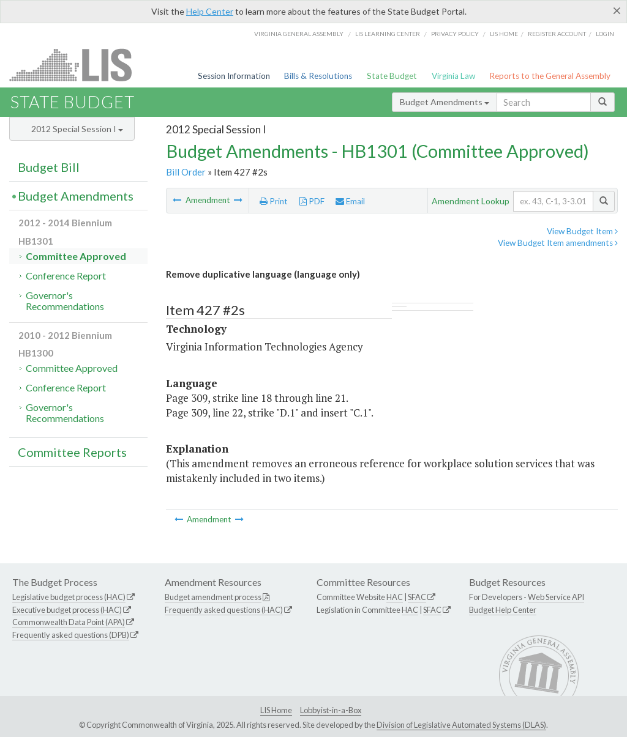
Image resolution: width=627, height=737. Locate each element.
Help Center (209, 11)
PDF (312, 201)
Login (605, 33)
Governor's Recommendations (65, 300)
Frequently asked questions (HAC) (224, 610)
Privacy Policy (455, 33)
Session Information (234, 76)
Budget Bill (49, 167)
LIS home (504, 33)
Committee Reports (72, 452)
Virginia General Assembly (299, 33)
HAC (394, 597)
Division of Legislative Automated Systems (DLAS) (461, 725)
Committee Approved (76, 256)
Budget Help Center (502, 610)
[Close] (616, 10)
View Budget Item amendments (558, 243)
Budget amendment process (213, 597)
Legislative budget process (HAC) (69, 597)
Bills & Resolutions (318, 76)
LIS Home (276, 710)
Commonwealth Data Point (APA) (68, 622)
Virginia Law (453, 76)
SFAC (417, 597)
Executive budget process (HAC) (67, 610)
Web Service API (556, 597)
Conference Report (66, 275)
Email (350, 201)
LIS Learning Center (387, 33)
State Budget (392, 76)
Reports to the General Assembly (549, 76)
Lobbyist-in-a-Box (330, 710)
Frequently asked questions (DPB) (70, 635)
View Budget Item (582, 231)
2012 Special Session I (77, 129)
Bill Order (186, 171)
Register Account (557, 33)
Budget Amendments (444, 102)
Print (274, 201)
